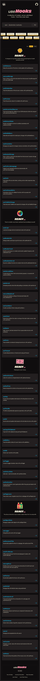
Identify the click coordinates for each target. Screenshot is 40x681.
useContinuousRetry (21, 34)
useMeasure (28, 37)
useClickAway (11, 34)
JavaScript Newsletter (19, 674)
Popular (31, 46)
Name (35, 46)
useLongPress (13, 37)
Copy (35, 24)
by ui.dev (20, 670)
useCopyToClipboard (33, 34)
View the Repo (10, 674)
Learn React (14, 677)
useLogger (5, 37)
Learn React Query (24, 677)
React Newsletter (29, 674)
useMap (21, 37)
